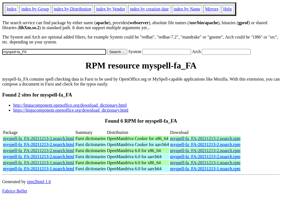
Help (227, 9)
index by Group (35, 9)
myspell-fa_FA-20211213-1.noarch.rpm (205, 162)
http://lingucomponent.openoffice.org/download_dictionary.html (70, 105)
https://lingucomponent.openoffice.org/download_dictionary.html (70, 110)
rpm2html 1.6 (39, 181)
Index (12, 9)
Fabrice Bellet (14, 191)
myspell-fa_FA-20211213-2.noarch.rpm (205, 138)
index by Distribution (72, 9)
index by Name (186, 9)
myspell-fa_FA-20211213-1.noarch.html (38, 162)
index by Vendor (110, 9)
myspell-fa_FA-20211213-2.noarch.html (38, 138)
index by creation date (149, 9)
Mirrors (212, 9)
